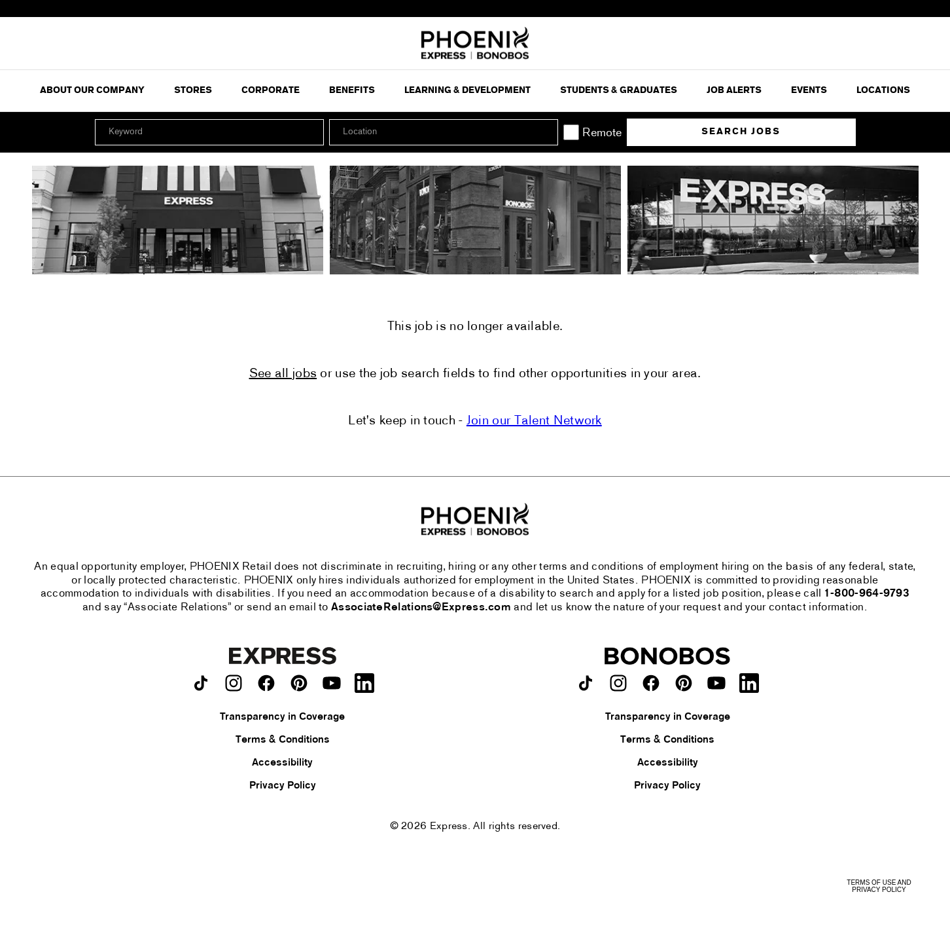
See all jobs (283, 374)
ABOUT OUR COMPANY (92, 91)
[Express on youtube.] (332, 683)
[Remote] (571, 132)
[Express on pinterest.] (299, 683)
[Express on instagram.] (233, 683)
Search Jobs (741, 132)
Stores (193, 91)
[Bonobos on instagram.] (618, 683)
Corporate (270, 91)
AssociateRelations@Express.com (421, 607)
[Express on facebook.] (266, 683)
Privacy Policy (282, 786)
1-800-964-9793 (866, 593)
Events (809, 91)
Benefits (352, 91)
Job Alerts (734, 91)
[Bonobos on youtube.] (716, 683)
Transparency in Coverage (282, 717)
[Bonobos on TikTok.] (585, 683)
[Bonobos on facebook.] (651, 683)
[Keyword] (209, 132)
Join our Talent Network (534, 421)
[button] (546, 132)
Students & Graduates (618, 91)
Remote (602, 133)
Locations (883, 91)
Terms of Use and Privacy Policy (879, 886)
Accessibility (282, 763)
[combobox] (443, 132)
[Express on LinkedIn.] (364, 683)
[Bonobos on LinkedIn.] (749, 683)
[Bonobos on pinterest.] (684, 683)
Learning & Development (467, 91)
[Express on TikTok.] (201, 683)
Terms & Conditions (283, 740)
